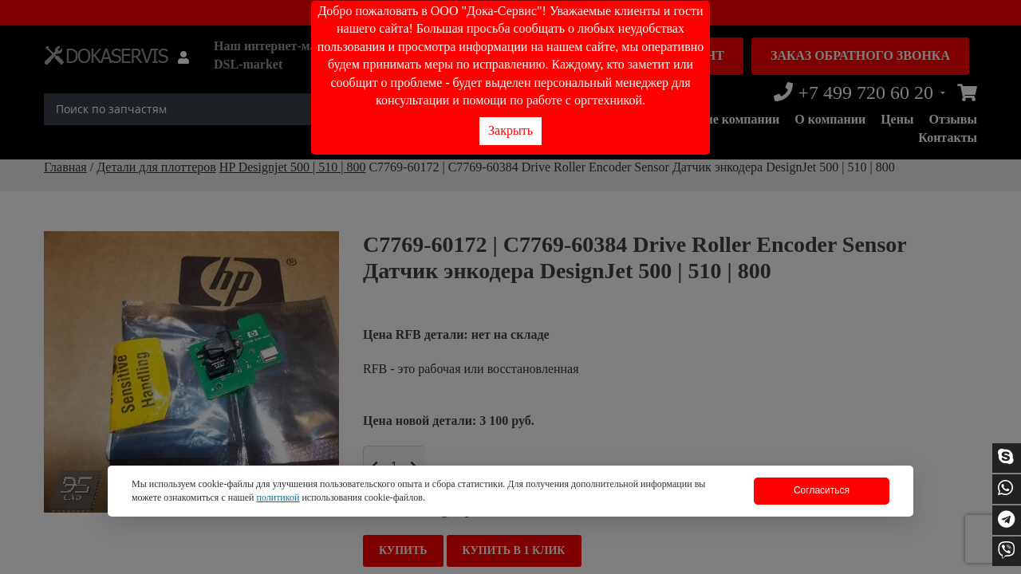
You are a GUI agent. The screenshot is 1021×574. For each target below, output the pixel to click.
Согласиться (822, 490)
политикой (277, 497)
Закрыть (510, 130)
